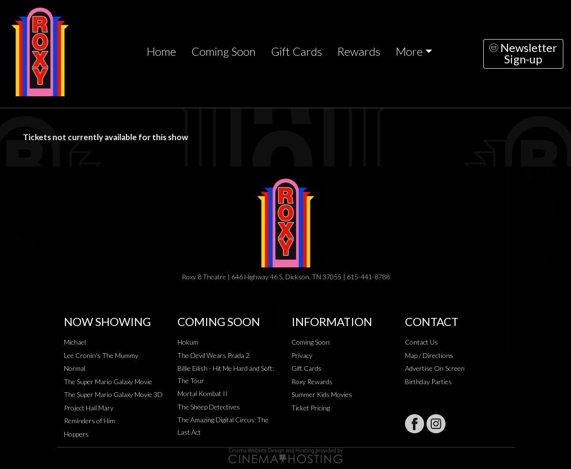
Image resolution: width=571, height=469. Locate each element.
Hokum (187, 342)
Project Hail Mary (89, 408)
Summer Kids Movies (321, 394)
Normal (74, 368)
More (409, 51)
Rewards (358, 51)
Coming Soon (223, 51)
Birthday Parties (428, 381)
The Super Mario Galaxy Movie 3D (113, 394)
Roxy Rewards (311, 381)
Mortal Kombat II (202, 393)
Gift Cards (296, 51)
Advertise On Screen (435, 368)
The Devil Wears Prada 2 (213, 355)
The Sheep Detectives (208, 407)
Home (161, 51)
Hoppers (76, 434)
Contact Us (421, 342)
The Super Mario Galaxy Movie (108, 381)
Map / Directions (429, 355)
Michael (75, 342)
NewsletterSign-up (523, 53)
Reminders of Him (89, 421)
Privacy (301, 355)
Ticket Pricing (310, 408)
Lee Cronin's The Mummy (101, 355)
